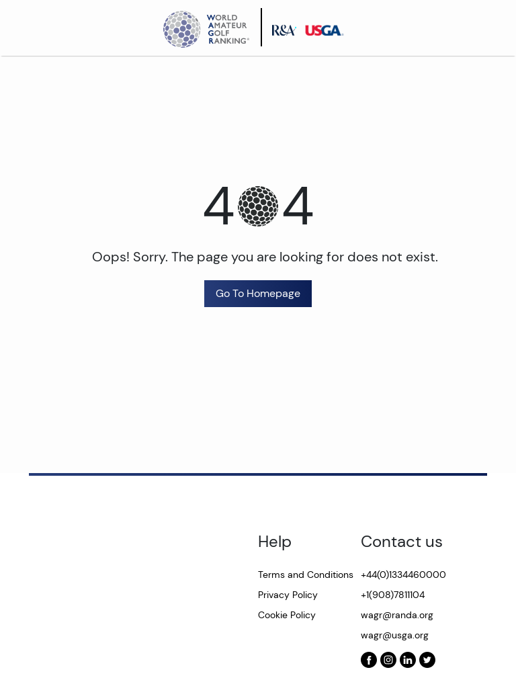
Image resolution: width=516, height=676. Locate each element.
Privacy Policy (288, 595)
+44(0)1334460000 (403, 574)
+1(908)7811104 (393, 595)
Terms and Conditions (305, 574)
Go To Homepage (258, 293)
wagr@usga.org (395, 635)
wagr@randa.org (397, 615)
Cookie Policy (287, 615)
